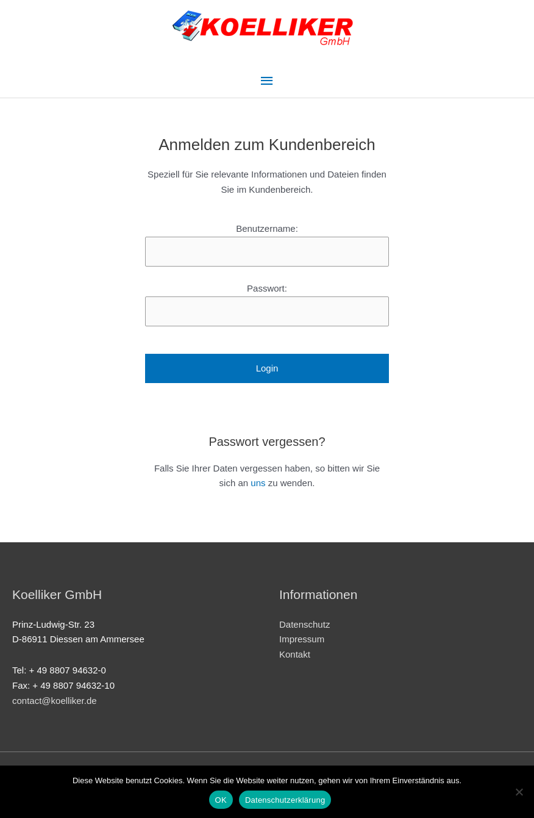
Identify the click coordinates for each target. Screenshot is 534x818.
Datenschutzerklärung (285, 800)
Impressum (301, 639)
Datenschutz (304, 624)
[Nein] (519, 792)
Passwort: (267, 288)
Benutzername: (267, 228)
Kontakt (294, 654)
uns (258, 483)
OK (221, 800)
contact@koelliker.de (54, 700)
